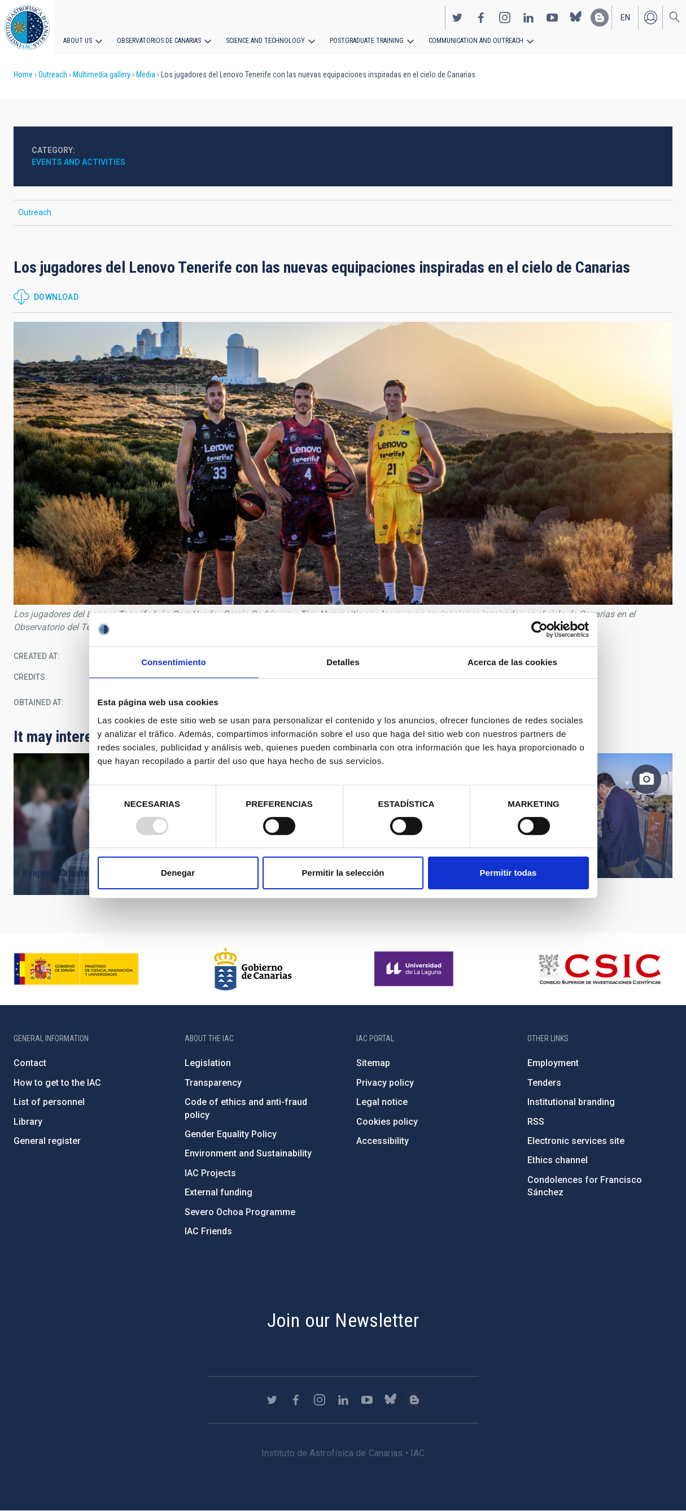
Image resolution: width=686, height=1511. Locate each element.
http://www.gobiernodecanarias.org (252, 969)
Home (23, 74)
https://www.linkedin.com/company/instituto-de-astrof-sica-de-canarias (528, 17)
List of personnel (49, 1102)
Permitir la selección (343, 872)
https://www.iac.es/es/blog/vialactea (599, 17)
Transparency (213, 1082)
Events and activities (78, 162)
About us (77, 41)
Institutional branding (571, 1102)
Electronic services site (575, 1141)
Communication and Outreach (474, 41)
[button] (343, 463)
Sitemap (373, 1063)
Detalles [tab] (342, 662)
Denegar (178, 872)
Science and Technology (265, 41)
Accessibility (382, 1141)
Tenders (544, 1082)
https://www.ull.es (415, 969)
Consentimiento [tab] (173, 662)
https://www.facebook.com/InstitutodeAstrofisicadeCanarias (481, 17)
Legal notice (382, 1102)
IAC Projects (210, 1173)
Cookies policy (387, 1121)
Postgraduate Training (365, 41)
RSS (535, 1121)
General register (47, 1141)
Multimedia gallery (101, 74)
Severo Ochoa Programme (240, 1212)
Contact (30, 1063)
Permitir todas (508, 872)
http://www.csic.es (599, 969)
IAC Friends (208, 1231)
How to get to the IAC (57, 1082)
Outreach (52, 74)
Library (28, 1121)
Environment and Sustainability (248, 1153)
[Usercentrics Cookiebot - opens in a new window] (539, 629)
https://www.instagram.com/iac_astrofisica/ (505, 17)
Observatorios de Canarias (159, 41)
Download (56, 297)
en (625, 17)
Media (145, 74)
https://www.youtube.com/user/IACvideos (552, 17)
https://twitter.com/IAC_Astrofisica (457, 17)
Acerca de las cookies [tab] (512, 662)
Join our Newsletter (343, 1320)
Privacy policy (385, 1082)
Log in (650, 17)
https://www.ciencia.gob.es (76, 969)
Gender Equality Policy (231, 1134)
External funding (218, 1192)
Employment (553, 1063)
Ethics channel (557, 1160)
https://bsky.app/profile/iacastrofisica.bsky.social (576, 17)
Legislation (208, 1063)
